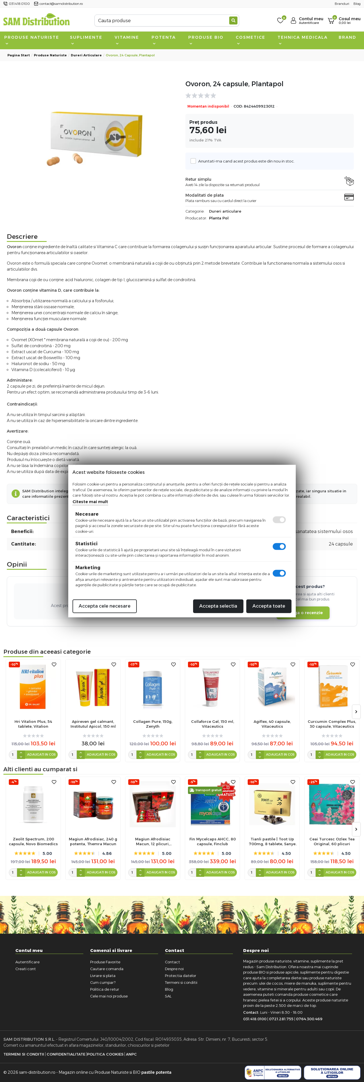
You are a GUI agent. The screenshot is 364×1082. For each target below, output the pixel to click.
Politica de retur (104, 989)
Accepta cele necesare (105, 606)
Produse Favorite (105, 962)
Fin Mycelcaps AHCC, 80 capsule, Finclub (212, 841)
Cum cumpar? (102, 982)
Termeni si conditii (181, 982)
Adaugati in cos (41, 754)
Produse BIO (206, 40)
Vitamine (127, 40)
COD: (238, 106)
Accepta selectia (218, 606)
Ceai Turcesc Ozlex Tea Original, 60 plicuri (332, 841)
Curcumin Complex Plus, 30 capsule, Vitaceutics (332, 724)
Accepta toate (269, 606)
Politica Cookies (105, 1054)
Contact (172, 962)
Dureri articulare (86, 55)
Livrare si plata (102, 975)
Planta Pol (219, 218)
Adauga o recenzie (303, 612)
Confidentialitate (66, 1054)
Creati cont (25, 968)
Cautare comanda (106, 968)
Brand (347, 37)
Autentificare (27, 962)
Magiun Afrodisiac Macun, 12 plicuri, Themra (152, 841)
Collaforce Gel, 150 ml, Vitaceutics (212, 724)
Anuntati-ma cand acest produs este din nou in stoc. (245, 161)
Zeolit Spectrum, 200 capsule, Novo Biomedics (33, 841)
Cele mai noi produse (109, 996)
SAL (168, 996)
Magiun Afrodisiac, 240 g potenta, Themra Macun (93, 841)
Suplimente (86, 40)
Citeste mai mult (90, 501)
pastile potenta (156, 1072)
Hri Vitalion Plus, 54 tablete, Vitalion (33, 724)
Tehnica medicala (303, 40)
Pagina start (18, 55)
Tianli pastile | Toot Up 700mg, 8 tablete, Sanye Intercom (272, 841)
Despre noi (174, 968)
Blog (169, 989)
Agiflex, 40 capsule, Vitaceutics (272, 724)
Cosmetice (250, 40)
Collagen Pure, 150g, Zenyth (152, 724)
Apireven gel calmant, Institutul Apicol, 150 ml (93, 724)
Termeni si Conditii (23, 1054)
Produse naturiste (31, 40)
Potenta (164, 40)
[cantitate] (13, 754)
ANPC (131, 1054)
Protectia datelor (180, 975)
